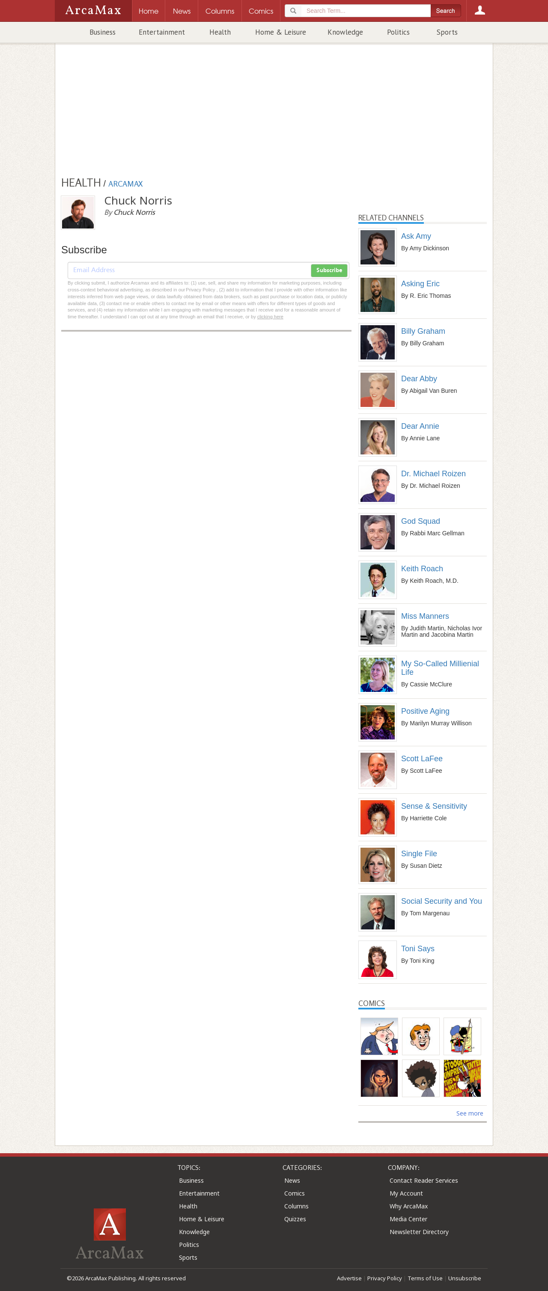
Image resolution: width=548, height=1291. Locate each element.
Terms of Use (425, 1278)
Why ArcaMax (409, 1206)
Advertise (349, 1278)
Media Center (408, 1219)
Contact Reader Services (424, 1180)
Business (102, 32)
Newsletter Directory (419, 1232)
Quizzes (295, 1219)
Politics (398, 32)
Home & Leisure (280, 32)
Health (220, 32)
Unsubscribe (464, 1278)
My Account (406, 1193)
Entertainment (162, 32)
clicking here (270, 316)
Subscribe (329, 270)
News (292, 1180)
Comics (294, 1193)
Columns (296, 1206)
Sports (447, 32)
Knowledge (345, 32)
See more (469, 1113)
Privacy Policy (384, 1278)
